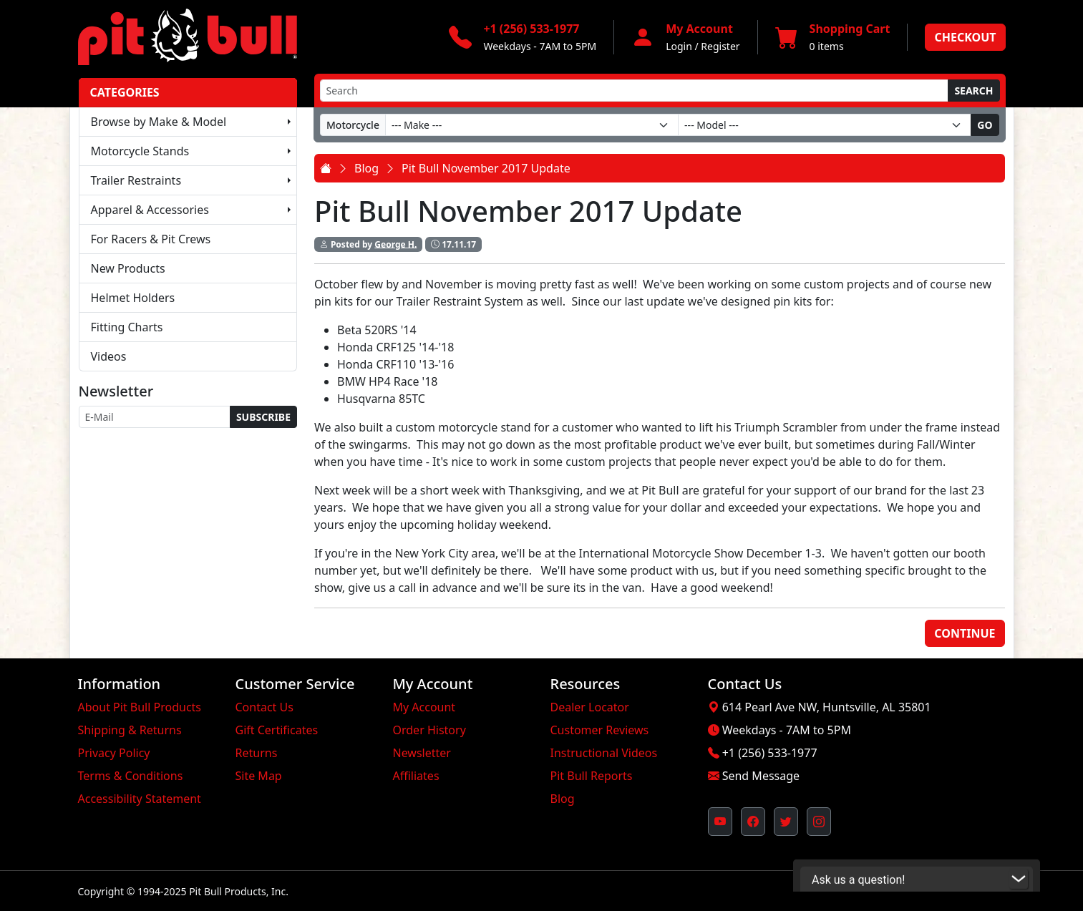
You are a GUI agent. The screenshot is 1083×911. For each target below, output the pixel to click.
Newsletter (422, 753)
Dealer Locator (589, 707)
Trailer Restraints (136, 180)
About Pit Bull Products (140, 707)
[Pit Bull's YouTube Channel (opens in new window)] (720, 821)
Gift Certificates (277, 730)
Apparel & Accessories (150, 210)
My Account (424, 707)
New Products (128, 268)
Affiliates (416, 776)
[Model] (824, 125)
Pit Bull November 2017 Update (486, 168)
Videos (109, 356)
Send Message (761, 776)
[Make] (532, 125)
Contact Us (264, 707)
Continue (964, 633)
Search (973, 90)
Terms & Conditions (130, 776)
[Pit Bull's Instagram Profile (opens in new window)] (819, 821)
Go (984, 125)
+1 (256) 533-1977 (769, 753)
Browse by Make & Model (159, 122)
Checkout (965, 37)
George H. (395, 244)
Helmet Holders (133, 298)
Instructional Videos (604, 753)
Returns (256, 753)
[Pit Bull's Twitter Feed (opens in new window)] (786, 821)
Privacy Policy (114, 753)
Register (720, 46)
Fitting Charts (127, 327)
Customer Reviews (599, 730)
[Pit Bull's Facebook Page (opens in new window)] (753, 821)
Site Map (258, 776)
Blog (366, 168)
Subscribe (263, 417)
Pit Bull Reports (591, 776)
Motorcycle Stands (140, 151)
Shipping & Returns (130, 730)
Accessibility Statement (139, 799)
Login (679, 46)
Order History (429, 730)
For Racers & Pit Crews (151, 239)
